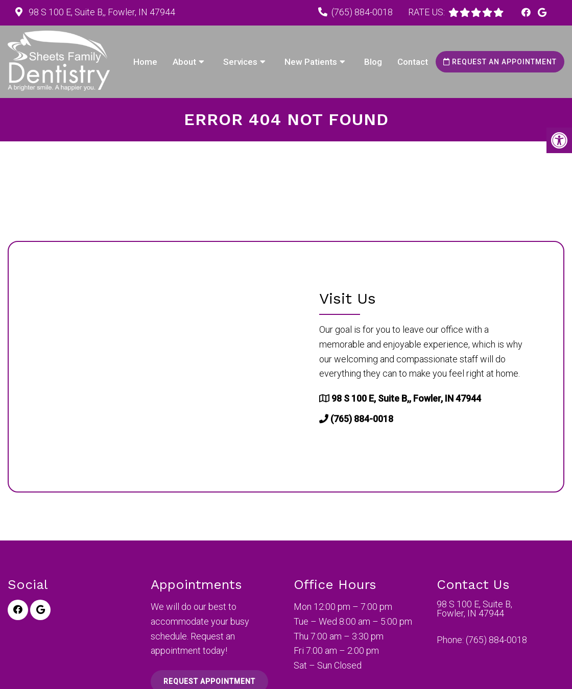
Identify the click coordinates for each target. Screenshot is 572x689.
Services (240, 62)
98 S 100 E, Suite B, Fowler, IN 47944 (474, 609)
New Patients (310, 62)
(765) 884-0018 (362, 12)
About (184, 62)
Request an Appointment (500, 62)
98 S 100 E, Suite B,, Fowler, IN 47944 (101, 12)
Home (145, 62)
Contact (412, 62)
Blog (373, 62)
